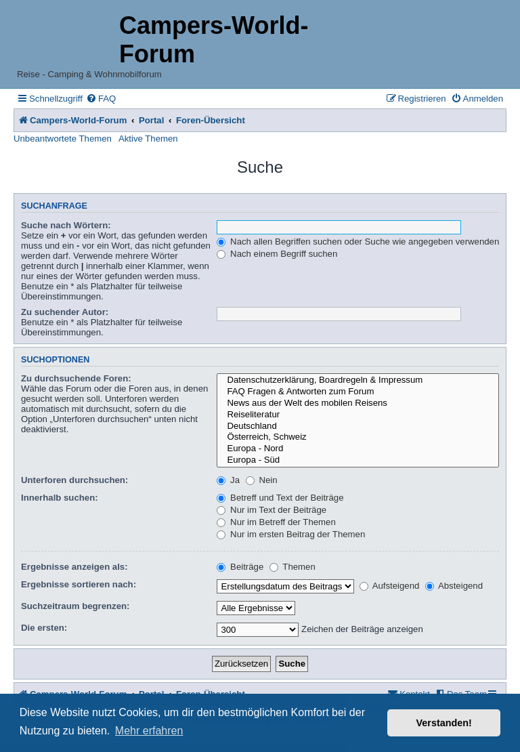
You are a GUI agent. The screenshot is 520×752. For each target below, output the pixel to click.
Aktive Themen (148, 138)
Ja (228, 480)
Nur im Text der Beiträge (271, 510)
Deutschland (358, 426)
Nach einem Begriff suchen (277, 254)
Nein (262, 480)
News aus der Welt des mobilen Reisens (358, 403)
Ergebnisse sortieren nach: (78, 584)
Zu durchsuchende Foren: (76, 378)
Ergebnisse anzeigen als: (74, 567)
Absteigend (454, 586)
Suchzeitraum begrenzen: (75, 606)
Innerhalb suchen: (59, 498)
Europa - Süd (358, 460)
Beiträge (240, 567)
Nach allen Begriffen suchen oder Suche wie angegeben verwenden (358, 241)
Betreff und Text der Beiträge (280, 498)
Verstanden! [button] (444, 722)
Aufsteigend (390, 586)
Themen (292, 567)
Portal (151, 120)
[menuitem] (101, 98)
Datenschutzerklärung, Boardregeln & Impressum (358, 380)
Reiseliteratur (358, 415)
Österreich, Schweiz (358, 437)
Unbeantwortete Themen (63, 138)
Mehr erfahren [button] (149, 730)
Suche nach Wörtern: (66, 225)
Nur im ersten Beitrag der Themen (291, 534)
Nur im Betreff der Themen (276, 522)
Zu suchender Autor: (64, 312)
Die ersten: (44, 628)
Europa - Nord (358, 449)
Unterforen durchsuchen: (74, 480)
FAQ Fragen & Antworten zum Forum (358, 392)
